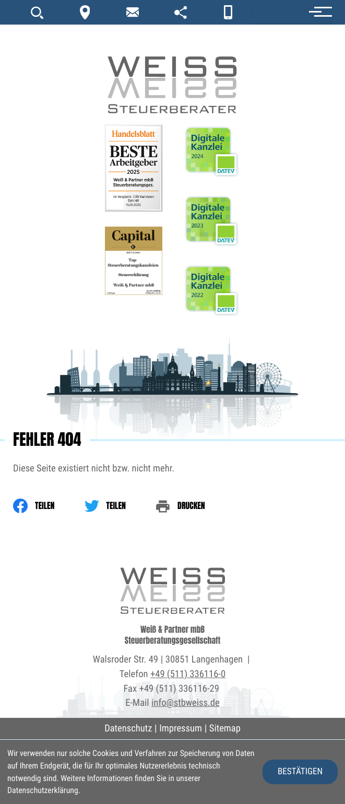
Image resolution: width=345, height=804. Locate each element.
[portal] (181, 12)
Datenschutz (128, 728)
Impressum (180, 728)
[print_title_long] (195, 505)
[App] (229, 12)
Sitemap (225, 728)
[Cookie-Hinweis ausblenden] (300, 772)
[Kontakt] (85, 12)
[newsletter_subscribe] (133, 12)
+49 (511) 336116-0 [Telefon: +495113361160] (187, 674)
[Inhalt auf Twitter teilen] (120, 505)
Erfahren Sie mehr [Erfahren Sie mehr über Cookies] (111, 790)
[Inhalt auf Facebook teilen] (48, 505)
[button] (292, 11)
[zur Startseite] (172, 57)
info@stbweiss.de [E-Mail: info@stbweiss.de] (185, 702)
